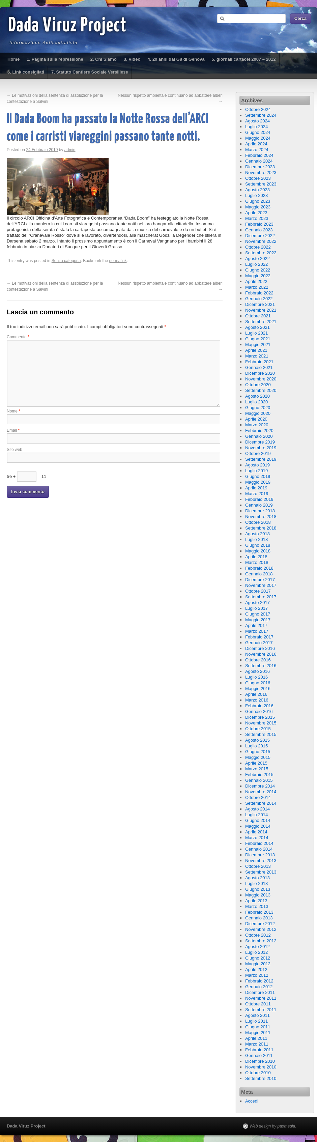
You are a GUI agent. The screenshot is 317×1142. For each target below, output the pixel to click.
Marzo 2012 (256, 975)
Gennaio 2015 (259, 780)
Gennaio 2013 (259, 917)
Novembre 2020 (261, 378)
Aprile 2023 (256, 212)
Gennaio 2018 (259, 573)
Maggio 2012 (257, 963)
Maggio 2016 (257, 688)
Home (13, 59)
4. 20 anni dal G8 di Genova (175, 59)
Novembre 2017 (261, 585)
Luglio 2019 (256, 470)
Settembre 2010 (261, 1078)
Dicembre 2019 (260, 442)
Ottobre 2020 (258, 384)
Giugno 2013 (257, 889)
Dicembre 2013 (260, 854)
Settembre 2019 (261, 459)
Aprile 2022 (256, 281)
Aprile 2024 (256, 143)
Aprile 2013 (256, 900)
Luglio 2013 (256, 883)
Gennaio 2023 (259, 229)
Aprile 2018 (256, 556)
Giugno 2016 (257, 682)
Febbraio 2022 (259, 292)
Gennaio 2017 (259, 642)
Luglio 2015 (256, 745)
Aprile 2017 (256, 625)
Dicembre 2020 (260, 373)
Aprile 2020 (256, 419)
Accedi (251, 1101)
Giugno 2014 (257, 820)
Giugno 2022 (257, 270)
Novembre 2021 (261, 310)
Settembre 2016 (261, 665)
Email (13, 430)
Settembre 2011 (261, 1009)
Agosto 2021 (257, 327)
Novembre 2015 (261, 722)
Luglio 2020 (256, 401)
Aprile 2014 (256, 831)
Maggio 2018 (257, 550)
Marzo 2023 (256, 218)
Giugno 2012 (257, 958)
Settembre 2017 (261, 596)
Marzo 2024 (256, 149)
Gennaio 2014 (259, 849)
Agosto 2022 (257, 258)
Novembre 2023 (261, 172)
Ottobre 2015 (258, 728)
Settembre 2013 (261, 872)
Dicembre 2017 (260, 579)
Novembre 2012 (261, 929)
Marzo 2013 (256, 906)
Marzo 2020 (256, 424)
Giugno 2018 (257, 545)
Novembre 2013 (261, 860)
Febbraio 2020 (259, 430)
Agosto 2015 (257, 740)
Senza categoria (66, 260)
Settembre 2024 (261, 115)
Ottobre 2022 (258, 247)
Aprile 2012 (256, 969)
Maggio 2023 (257, 206)
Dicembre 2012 (260, 923)
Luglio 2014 (256, 814)
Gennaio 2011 (259, 1055)
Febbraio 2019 (259, 499)
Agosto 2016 (257, 671)
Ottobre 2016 (258, 659)
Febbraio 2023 (259, 224)
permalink (118, 260)
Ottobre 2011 (258, 1003)
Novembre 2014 (261, 791)
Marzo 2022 (256, 287)
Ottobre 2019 (258, 453)
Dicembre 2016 (260, 648)
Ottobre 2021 (258, 315)
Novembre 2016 (261, 654)
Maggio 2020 (257, 413)
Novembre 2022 (261, 241)
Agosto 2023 (257, 189)
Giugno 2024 (257, 132)
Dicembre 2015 (260, 717)
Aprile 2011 (256, 1038)
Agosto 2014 (257, 808)
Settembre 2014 (261, 803)
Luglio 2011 (256, 1021)
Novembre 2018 (261, 516)
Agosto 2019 (257, 464)
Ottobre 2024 (258, 109)
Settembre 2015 (261, 734)
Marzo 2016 (256, 700)
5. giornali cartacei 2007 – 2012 (243, 59)
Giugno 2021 (257, 338)
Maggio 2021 (257, 344)
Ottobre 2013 (258, 866)
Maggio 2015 (257, 757)
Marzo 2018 (256, 562)
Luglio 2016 (256, 677)
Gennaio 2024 (259, 161)
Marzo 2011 (256, 1044)
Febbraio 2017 (259, 636)
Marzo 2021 (256, 356)
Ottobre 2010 (258, 1072)
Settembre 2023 (261, 184)
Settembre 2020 (261, 390)
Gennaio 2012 (259, 986)
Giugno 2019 (257, 476)
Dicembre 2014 (260, 786)
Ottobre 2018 (258, 522)
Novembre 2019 (261, 447)
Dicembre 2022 (260, 235)
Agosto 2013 (257, 877)
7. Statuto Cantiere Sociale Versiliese (89, 72)
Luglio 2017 (256, 608)
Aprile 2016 (256, 694)
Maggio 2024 (257, 138)
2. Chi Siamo (103, 59)
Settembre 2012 (261, 940)
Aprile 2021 (256, 350)
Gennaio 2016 (259, 711)
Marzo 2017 (256, 631)
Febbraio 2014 (259, 843)
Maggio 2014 (257, 826)
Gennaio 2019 (259, 505)
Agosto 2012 (257, 946)
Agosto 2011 (257, 1015)
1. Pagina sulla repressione (55, 59)
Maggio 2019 (257, 482)
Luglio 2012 (256, 952)
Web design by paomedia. (273, 1126)
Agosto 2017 (257, 602)
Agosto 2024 (257, 120)
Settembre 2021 (261, 321)
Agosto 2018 (257, 533)
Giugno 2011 (257, 1026)
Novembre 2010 (261, 1066)
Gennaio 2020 (259, 436)
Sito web (14, 449)
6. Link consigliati (25, 72)
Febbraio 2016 (259, 705)
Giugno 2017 (257, 614)
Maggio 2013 (257, 894)
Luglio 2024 (256, 126)
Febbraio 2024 (259, 155)
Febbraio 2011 (259, 1049)
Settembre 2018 (261, 528)
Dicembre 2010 (260, 1061)
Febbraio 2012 (259, 980)
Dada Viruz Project (67, 26)
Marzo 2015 (256, 768)
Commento (18, 337)
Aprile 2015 (256, 763)
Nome (13, 411)
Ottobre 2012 (258, 935)
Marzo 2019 (256, 493)
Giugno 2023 (257, 201)
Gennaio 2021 (259, 367)
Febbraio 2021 (259, 361)
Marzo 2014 (256, 837)
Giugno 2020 (257, 407)
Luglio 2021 (256, 333)
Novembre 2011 (261, 998)
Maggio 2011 (257, 1032)
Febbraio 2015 (259, 774)
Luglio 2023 (256, 195)
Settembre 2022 (261, 252)
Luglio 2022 (256, 264)
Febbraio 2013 (259, 912)
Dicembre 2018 (260, 510)
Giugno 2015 (257, 751)
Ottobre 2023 (258, 178)
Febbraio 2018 (259, 568)
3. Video (132, 59)
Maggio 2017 (257, 619)
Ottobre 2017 (258, 591)
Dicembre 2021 (260, 304)
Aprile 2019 (256, 487)
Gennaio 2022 (259, 298)
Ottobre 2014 (258, 797)
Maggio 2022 (257, 275)
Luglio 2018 (256, 539)
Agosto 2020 (257, 396)
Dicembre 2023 (260, 166)
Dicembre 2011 (260, 992)
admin (70, 149)
